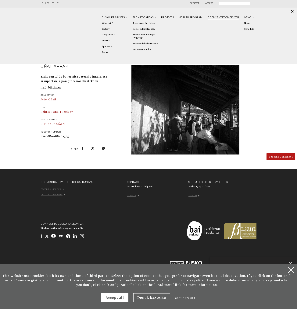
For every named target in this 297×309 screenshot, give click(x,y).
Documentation (223, 17)
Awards (106, 40)
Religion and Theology (57, 111)
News (249, 17)
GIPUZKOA (48, 124)
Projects (167, 17)
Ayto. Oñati (48, 99)
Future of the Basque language (144, 36)
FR (53, 3)
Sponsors (107, 46)
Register (194, 3)
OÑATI (60, 124)
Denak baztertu (151, 298)
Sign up (193, 195)
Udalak (190, 17)
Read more (164, 285)
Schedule (249, 29)
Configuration (185, 298)
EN (58, 3)
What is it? (107, 23)
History (105, 29)
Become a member (281, 156)
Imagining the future (144, 23)
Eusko (115, 17)
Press (105, 52)
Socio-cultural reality (144, 29)
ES (48, 3)
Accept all (115, 298)
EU (42, 3)
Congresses (108, 34)
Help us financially (53, 194)
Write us (133, 195)
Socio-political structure (145, 43)
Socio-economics (142, 49)
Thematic (144, 17)
